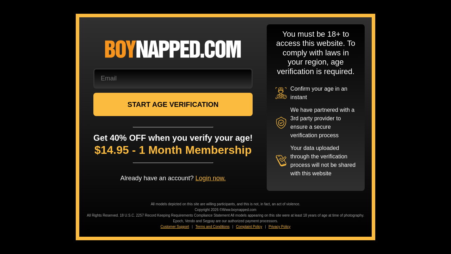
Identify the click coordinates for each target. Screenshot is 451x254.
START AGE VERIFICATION (173, 104)
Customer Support (174, 227)
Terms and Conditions (213, 227)
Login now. (211, 178)
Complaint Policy (249, 227)
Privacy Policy (279, 227)
